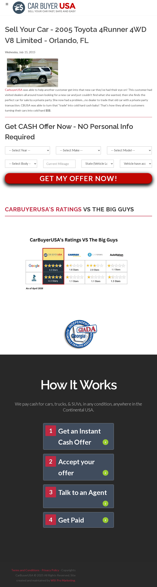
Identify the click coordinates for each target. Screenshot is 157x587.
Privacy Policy (50, 570)
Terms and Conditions (25, 570)
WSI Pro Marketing (63, 580)
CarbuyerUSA (13, 89)
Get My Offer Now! (79, 178)
